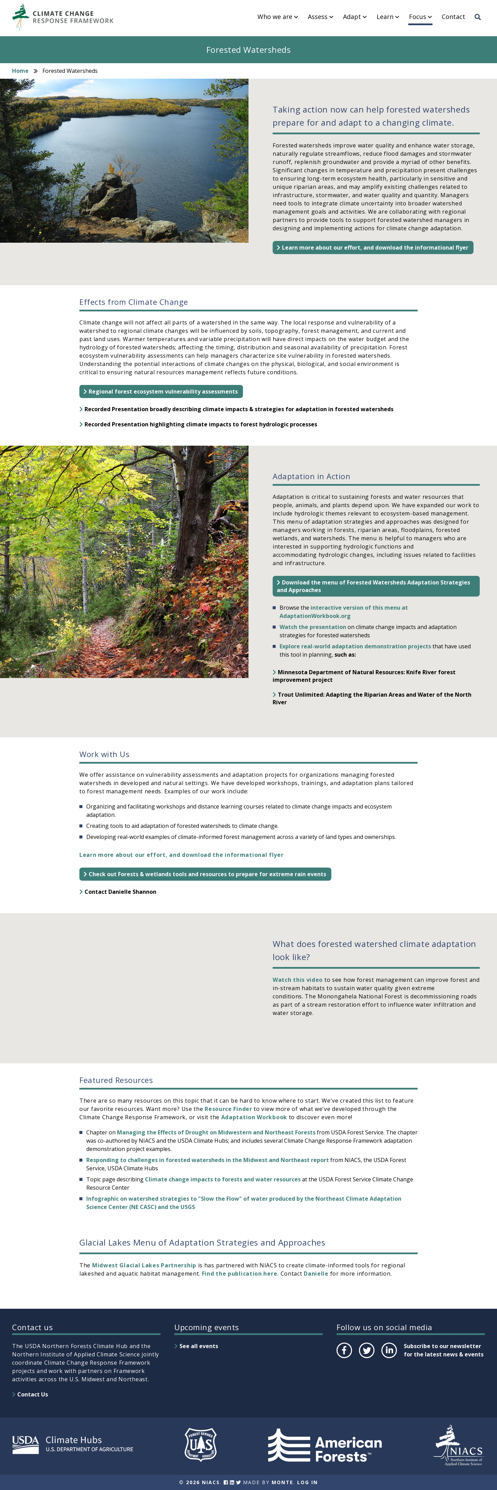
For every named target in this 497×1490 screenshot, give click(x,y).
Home (20, 71)
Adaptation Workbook (254, 1117)
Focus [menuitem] (417, 17)
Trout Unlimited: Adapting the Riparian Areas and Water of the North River (372, 698)
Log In (307, 1482)
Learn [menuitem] (385, 17)
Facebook (344, 1357)
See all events (198, 1346)
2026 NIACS (203, 1482)
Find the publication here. (240, 1273)
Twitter (366, 1357)
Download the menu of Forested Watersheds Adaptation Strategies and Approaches (373, 586)
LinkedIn (388, 1357)
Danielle (316, 1273)
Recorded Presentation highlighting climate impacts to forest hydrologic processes (201, 424)
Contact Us (32, 1394)
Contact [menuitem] (453, 17)
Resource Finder (228, 1109)
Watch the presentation (313, 627)
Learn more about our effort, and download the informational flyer (375, 247)
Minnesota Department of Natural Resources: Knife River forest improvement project (364, 676)
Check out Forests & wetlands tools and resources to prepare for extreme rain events (207, 874)
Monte (282, 1482)
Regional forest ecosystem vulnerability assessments (163, 391)
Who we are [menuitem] (274, 17)
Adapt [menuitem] (352, 17)
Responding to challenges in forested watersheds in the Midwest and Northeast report (207, 1160)
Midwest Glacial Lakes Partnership (144, 1265)
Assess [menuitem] (318, 17)
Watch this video (298, 980)
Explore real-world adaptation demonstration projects (355, 646)
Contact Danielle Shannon (120, 892)
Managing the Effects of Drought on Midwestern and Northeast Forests (216, 1132)
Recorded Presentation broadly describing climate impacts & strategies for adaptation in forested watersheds (239, 409)
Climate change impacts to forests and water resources (223, 1179)
